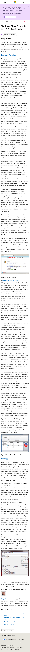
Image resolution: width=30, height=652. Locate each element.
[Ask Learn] (24, 21)
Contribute (4, 645)
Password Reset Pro (8, 55)
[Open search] (23, 2)
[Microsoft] (15, 2)
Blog (21, 643)
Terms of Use (20, 647)
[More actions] (27, 21)
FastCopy (4, 458)
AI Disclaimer (4, 643)
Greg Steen (4, 599)
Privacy (10, 645)
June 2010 (8, 21)
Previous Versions (14, 643)
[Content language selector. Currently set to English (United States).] (8, 635)
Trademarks (4, 649)
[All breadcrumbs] (2, 21)
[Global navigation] (1, 2)
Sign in (27, 2)
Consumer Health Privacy (7, 647)
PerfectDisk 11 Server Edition (10, 280)
